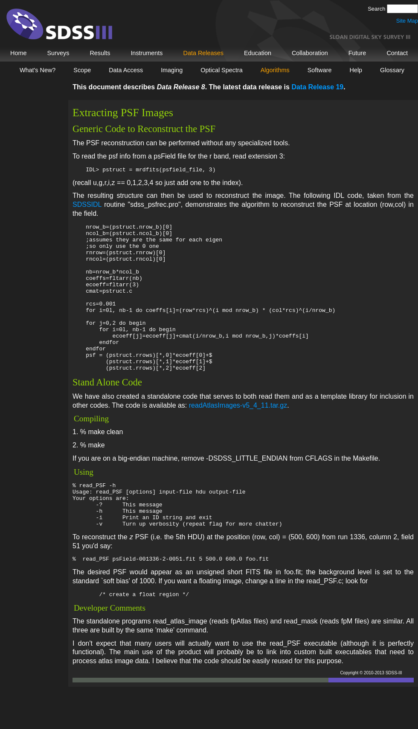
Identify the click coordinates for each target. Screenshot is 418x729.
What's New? (37, 70)
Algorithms (275, 70)
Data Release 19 (317, 87)
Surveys (58, 53)
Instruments (147, 53)
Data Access (126, 70)
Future (357, 53)
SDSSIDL (87, 205)
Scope (82, 70)
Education (257, 53)
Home (18, 53)
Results (100, 53)
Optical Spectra (221, 70)
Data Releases (203, 53)
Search (377, 9)
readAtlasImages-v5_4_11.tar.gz (238, 436)
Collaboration (310, 53)
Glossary (392, 70)
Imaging (172, 70)
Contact (397, 53)
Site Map (407, 21)
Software (320, 70)
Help (356, 70)
